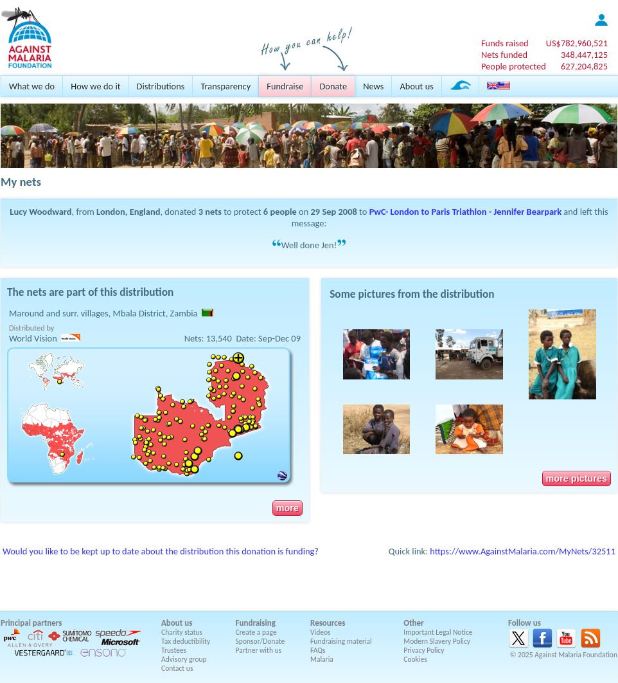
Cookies (415, 659)
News (373, 86)
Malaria (321, 659)
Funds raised (505, 43)
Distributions (161, 86)
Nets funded (504, 54)
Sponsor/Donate (260, 641)
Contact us (177, 668)
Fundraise (285, 86)
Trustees (173, 650)
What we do (32, 86)
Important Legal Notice (437, 632)
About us (416, 86)
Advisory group (184, 659)
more (287, 508)
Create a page (256, 632)
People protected (513, 66)
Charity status (181, 632)
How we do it (95, 86)
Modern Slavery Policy (436, 641)
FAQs (318, 650)
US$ (577, 43)
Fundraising (256, 623)
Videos (320, 632)
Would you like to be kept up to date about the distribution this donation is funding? (161, 551)
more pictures (576, 478)
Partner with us (259, 650)
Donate (333, 86)
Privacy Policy (423, 650)
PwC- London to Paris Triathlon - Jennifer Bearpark (465, 211)
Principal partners (31, 623)
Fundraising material (341, 641)
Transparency (225, 86)
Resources (327, 623)
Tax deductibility (185, 641)
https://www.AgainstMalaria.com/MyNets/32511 (522, 551)
